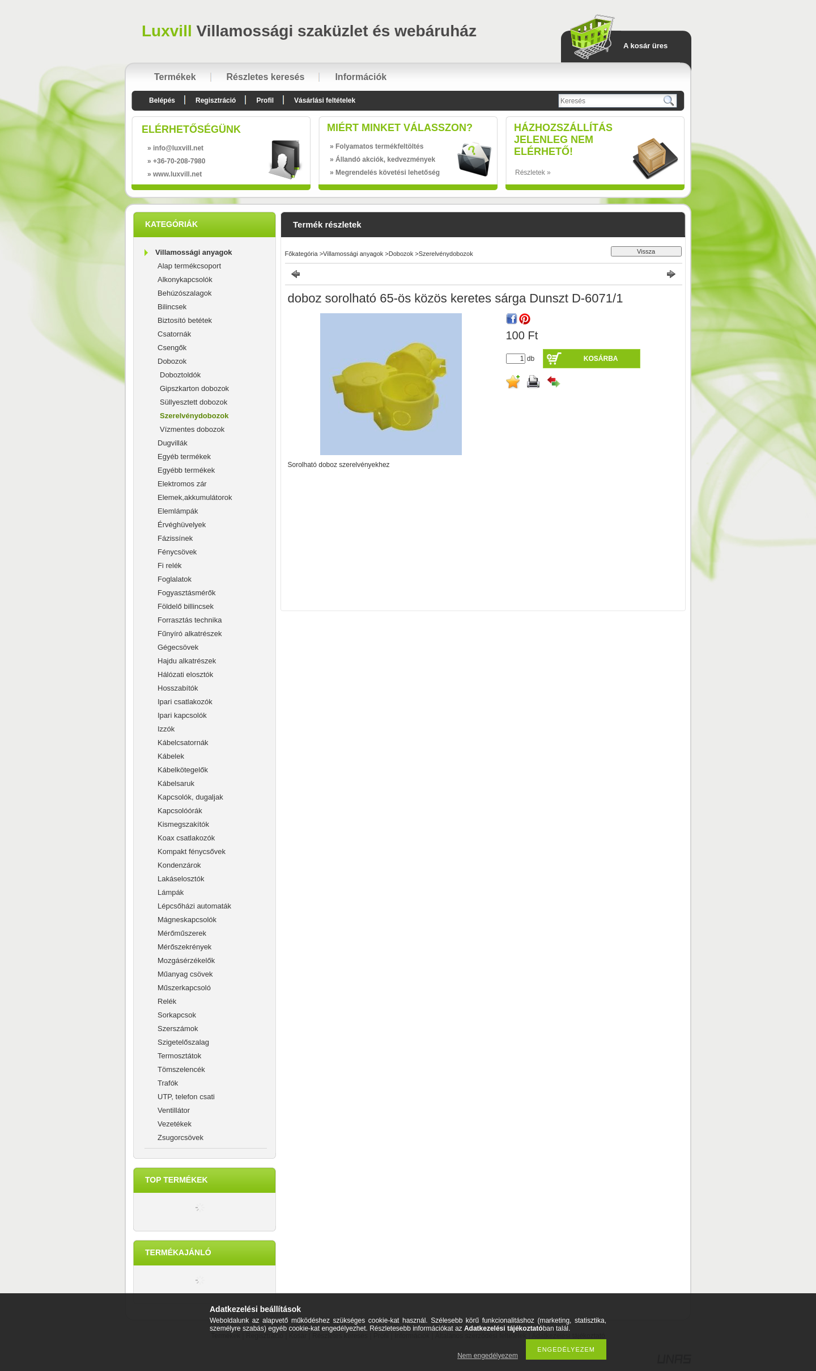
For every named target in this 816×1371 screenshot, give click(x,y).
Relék (167, 1001)
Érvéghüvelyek (182, 524)
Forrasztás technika (190, 620)
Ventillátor (174, 1110)
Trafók (168, 1083)
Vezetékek (175, 1124)
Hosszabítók (178, 688)
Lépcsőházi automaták (194, 906)
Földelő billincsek (186, 606)
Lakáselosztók (181, 878)
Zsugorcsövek (180, 1137)
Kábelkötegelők (183, 770)
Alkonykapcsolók (185, 279)
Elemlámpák (178, 511)
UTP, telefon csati (186, 1096)
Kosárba (601, 359)
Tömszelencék (181, 1069)
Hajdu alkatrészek (187, 661)
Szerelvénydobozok (194, 415)
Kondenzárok (179, 865)
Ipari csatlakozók (185, 701)
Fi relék (170, 565)
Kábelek (171, 756)
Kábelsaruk (176, 783)
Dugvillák (173, 443)
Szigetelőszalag (183, 1042)
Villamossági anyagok (193, 252)
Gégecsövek (178, 647)
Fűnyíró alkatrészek (190, 633)
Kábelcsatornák (183, 742)
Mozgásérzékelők (186, 960)
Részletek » (533, 172)
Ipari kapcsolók (182, 715)
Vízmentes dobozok (192, 429)
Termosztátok (179, 1056)
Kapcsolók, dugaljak (190, 797)
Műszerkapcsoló (184, 987)
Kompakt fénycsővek (192, 851)
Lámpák (171, 892)
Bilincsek (172, 306)
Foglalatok (175, 579)
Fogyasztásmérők (187, 592)
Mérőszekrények (184, 947)
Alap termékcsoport (189, 266)
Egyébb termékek (186, 470)
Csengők (172, 347)
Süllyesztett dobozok (193, 402)
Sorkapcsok (177, 1015)
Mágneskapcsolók (187, 919)
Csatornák (174, 334)
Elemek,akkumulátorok (195, 497)
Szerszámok (178, 1028)
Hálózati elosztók (185, 674)
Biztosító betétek (185, 320)
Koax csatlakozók (186, 838)
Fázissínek (175, 538)
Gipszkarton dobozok (194, 388)
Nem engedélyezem (487, 1356)
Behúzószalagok (184, 293)
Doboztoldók (180, 375)
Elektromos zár (182, 484)
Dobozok (172, 361)
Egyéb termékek (184, 456)
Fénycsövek (177, 552)
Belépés (162, 100)
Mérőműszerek (182, 933)
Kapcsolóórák (180, 810)
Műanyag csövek (185, 974)
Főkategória (301, 253)
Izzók (166, 729)
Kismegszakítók (183, 824)
